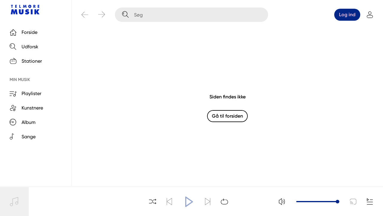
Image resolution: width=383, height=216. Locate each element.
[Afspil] (188, 201)
